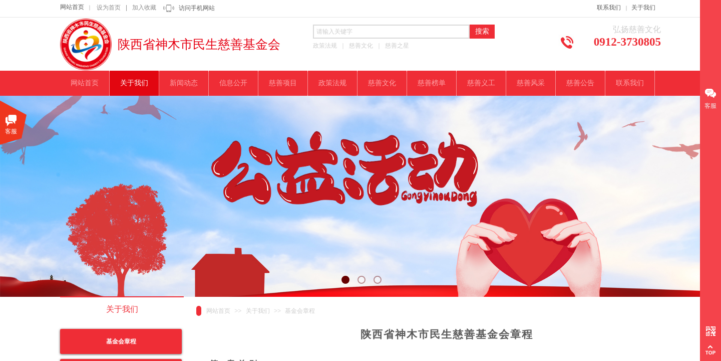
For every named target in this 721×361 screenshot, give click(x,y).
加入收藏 (144, 7)
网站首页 (72, 7)
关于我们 (643, 7)
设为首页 (109, 7)
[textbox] (391, 32)
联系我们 (609, 7)
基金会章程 (300, 310)
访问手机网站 (197, 8)
